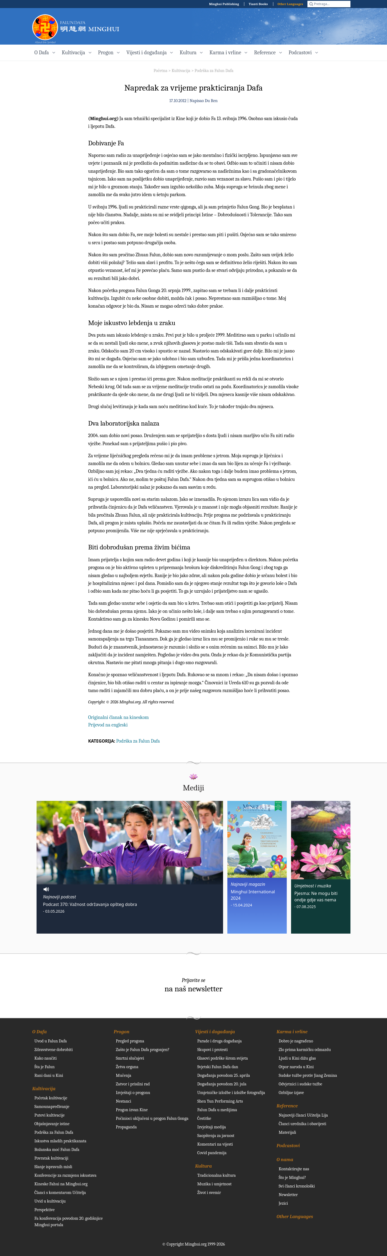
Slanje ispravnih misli (53, 1166)
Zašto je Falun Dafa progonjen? (143, 1049)
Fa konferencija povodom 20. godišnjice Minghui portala (68, 1221)
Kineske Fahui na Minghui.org (61, 1184)
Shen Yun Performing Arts (220, 1101)
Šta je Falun (44, 1066)
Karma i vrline (292, 1032)
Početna (160, 70)
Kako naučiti (45, 1058)
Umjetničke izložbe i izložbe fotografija (231, 1092)
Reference (287, 1106)
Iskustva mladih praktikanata (60, 1141)
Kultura (203, 1166)
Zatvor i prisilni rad (133, 1084)
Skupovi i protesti (212, 1049)
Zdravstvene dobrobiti (53, 1049)
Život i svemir (209, 1192)
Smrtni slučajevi (130, 1058)
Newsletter (288, 1194)
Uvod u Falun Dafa (50, 1041)
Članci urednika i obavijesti (302, 1123)
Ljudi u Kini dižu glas (297, 1058)
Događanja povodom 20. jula (221, 1084)
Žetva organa (127, 1066)
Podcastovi (288, 1146)
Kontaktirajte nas (294, 1169)
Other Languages (290, 4)
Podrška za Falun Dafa (214, 70)
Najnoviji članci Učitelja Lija (303, 1115)
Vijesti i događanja (215, 1032)
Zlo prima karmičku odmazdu (305, 1049)
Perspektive (44, 1209)
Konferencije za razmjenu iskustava (65, 1175)
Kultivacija (181, 70)
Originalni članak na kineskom (118, 717)
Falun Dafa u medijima (217, 1109)
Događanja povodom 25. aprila (223, 1075)
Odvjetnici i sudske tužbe (300, 1084)
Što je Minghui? (292, 1177)
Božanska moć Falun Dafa (56, 1149)
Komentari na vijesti (215, 1144)
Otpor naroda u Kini (296, 1066)
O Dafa (39, 1032)
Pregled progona (130, 1041)
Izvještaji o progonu (133, 1092)
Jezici (283, 1203)
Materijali (287, 1132)
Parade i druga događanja (219, 1041)
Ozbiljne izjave (291, 1092)
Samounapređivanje (51, 1106)
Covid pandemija (212, 1152)
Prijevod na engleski (108, 725)
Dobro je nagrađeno (296, 1041)
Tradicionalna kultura (216, 1175)
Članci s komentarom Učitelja (60, 1192)
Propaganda (126, 1127)
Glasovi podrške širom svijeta (222, 1058)
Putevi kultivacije (49, 1115)
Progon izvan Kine (132, 1109)
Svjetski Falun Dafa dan (217, 1066)
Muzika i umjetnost (214, 1184)
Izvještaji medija (211, 1127)
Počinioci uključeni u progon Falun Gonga (152, 1118)
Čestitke (204, 1118)
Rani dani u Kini (48, 1075)
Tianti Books (258, 4)
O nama (285, 1160)
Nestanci (123, 1101)
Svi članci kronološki (297, 1186)
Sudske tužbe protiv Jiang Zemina (308, 1075)
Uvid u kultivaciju (50, 1201)
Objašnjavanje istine (52, 1123)
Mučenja (123, 1075)
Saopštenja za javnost (215, 1135)
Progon (121, 1032)
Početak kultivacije (50, 1098)
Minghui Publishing (224, 4)
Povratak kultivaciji (51, 1158)
